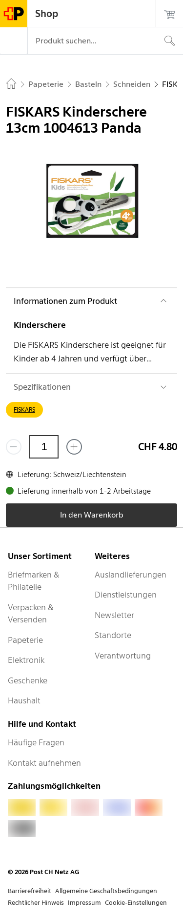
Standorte (113, 635)
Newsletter (114, 615)
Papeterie (25, 640)
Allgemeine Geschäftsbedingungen (106, 891)
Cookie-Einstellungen (136, 902)
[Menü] (13, 41)
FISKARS (24, 409)
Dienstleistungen (126, 594)
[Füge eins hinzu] (74, 447)
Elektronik (26, 660)
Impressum (84, 902)
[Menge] (44, 447)
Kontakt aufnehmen (44, 763)
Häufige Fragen (36, 742)
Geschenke (27, 680)
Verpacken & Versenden (31, 613)
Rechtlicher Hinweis (36, 902)
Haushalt (24, 700)
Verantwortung (123, 655)
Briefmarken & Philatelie (34, 581)
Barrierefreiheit (29, 891)
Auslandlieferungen (130, 574)
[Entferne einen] (13, 447)
